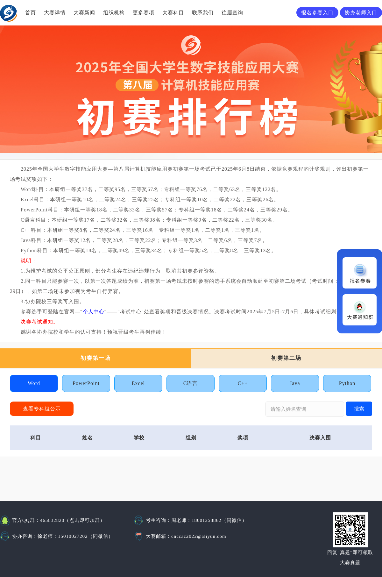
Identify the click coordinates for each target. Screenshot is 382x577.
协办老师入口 (361, 12)
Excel (138, 383)
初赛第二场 (286, 358)
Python (347, 383)
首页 (30, 12)
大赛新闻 (84, 12)
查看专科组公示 (42, 408)
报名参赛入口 (317, 12)
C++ (243, 383)
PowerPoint (86, 383)
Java (295, 383)
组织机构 (114, 12)
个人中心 (93, 311)
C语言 (190, 383)
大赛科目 (173, 12)
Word (34, 383)
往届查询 (232, 12)
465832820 (52, 520)
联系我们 (203, 12)
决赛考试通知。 (40, 321)
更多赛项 (143, 12)
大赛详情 (55, 12)
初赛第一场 (96, 358)
